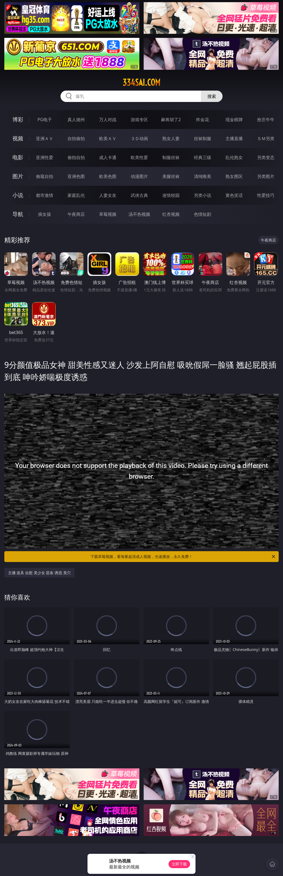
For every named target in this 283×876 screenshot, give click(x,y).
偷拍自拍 (76, 157)
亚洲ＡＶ (44, 138)
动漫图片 (139, 176)
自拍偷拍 (76, 138)
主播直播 (234, 138)
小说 (17, 195)
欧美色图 (107, 176)
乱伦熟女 (234, 157)
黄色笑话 (234, 195)
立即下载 (179, 864)
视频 (17, 138)
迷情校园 (171, 195)
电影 (17, 157)
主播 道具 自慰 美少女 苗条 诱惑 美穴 (39, 572)
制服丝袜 (171, 157)
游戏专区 (139, 120)
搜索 (211, 96)
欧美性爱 (139, 157)
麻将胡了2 (171, 120)
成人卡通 (107, 157)
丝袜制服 (202, 138)
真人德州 (76, 120)
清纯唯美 (202, 176)
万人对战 (107, 120)
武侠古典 (139, 195)
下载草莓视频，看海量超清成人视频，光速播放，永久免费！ (183, 556)
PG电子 (45, 120)
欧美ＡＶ (107, 138)
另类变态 (265, 157)
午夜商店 (76, 214)
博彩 (17, 119)
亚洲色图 (76, 176)
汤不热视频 (139, 214)
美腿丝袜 (171, 176)
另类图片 (265, 176)
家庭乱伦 (76, 195)
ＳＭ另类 (265, 138)
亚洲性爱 (44, 157)
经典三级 (202, 157)
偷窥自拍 (44, 176)
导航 (17, 214)
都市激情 (44, 195)
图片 (17, 176)
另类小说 (202, 195)
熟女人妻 (171, 138)
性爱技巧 (265, 195)
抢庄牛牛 (265, 120)
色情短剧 (202, 214)
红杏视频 (171, 214)
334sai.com (141, 82)
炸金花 (202, 120)
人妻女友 (107, 195)
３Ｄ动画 (139, 138)
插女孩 (44, 214)
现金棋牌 (234, 120)
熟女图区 (234, 176)
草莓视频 (107, 214)
